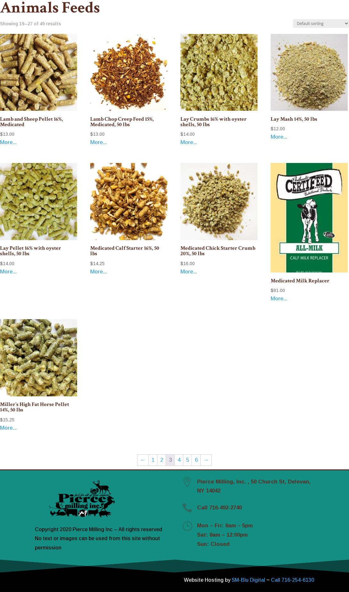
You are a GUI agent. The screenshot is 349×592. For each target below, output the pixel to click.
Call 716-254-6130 (292, 580)
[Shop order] (321, 23)
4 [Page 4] (179, 460)
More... (8, 142)
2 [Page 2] (161, 460)
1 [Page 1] (153, 460)
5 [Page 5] (187, 460)
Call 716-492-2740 (219, 508)
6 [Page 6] (196, 460)
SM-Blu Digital (249, 580)
